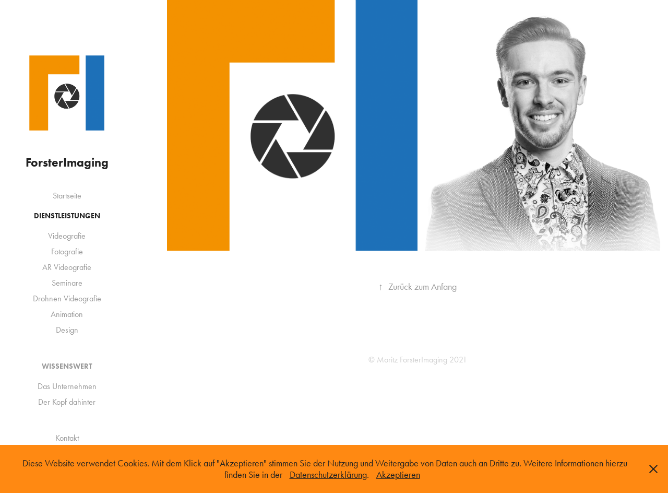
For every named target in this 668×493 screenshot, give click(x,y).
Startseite (67, 196)
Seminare (67, 283)
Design (67, 330)
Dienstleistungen (67, 216)
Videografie (67, 236)
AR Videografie (66, 267)
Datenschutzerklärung (328, 474)
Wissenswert (67, 366)
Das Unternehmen (67, 386)
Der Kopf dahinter (67, 402)
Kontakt (67, 438)
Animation (67, 314)
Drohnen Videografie (67, 298)
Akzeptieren (398, 474)
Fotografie (67, 251)
